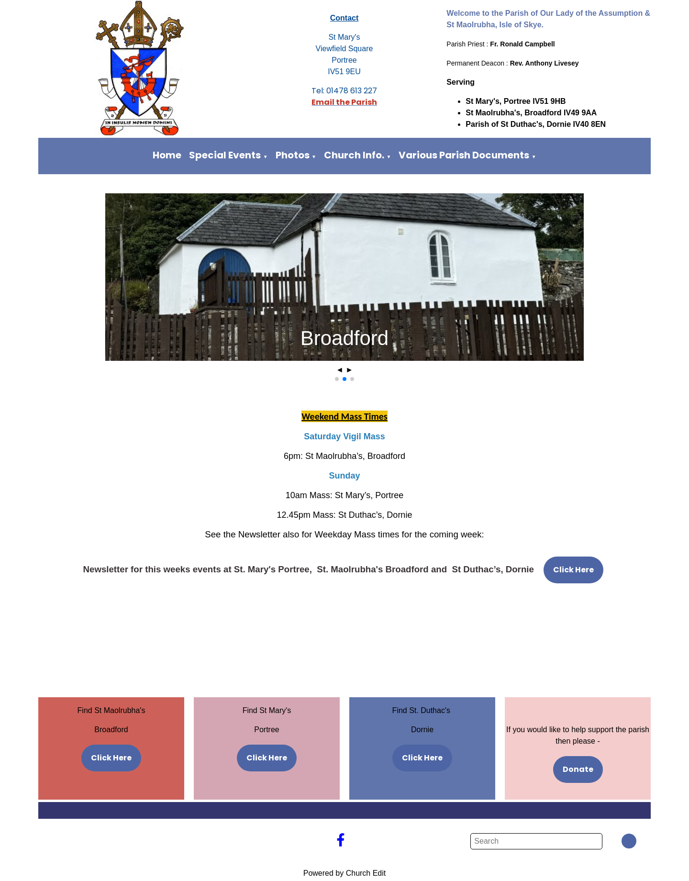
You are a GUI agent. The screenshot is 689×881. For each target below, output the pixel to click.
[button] (337, 379)
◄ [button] (340, 370)
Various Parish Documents (464, 155)
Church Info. (354, 155)
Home (167, 155)
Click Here (573, 569)
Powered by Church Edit (344, 873)
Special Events (225, 155)
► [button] (349, 370)
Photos (293, 155)
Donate (578, 769)
